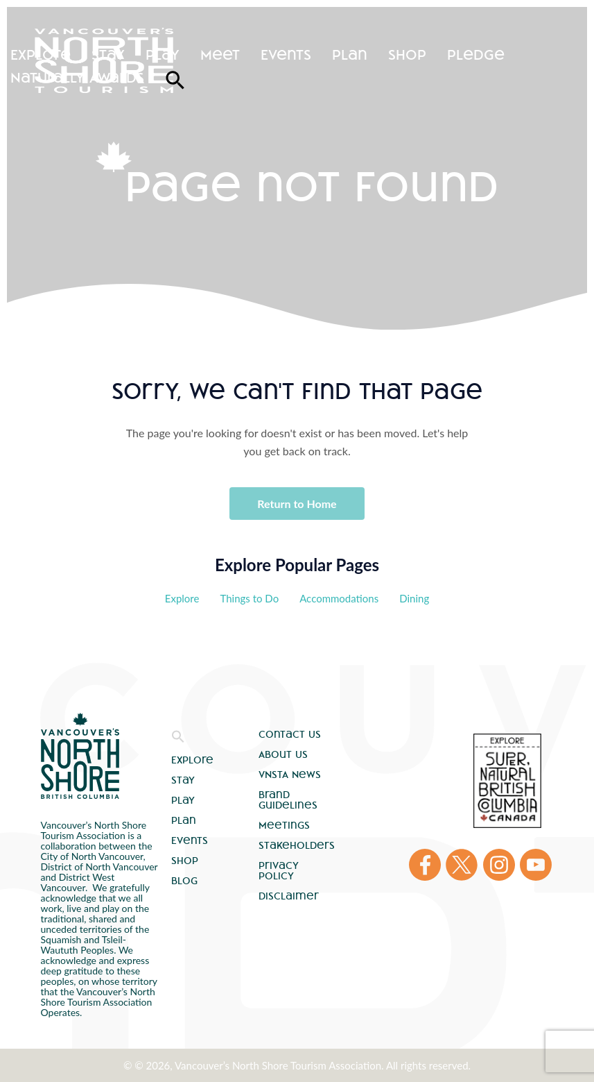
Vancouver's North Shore (80, 756)
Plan (349, 54)
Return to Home (296, 503)
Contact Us (290, 734)
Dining (414, 598)
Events (286, 54)
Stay (108, 54)
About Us (283, 754)
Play (163, 54)
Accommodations (338, 598)
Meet (220, 54)
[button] (178, 739)
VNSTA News (290, 774)
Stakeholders (297, 845)
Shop (407, 54)
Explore (40, 54)
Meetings (284, 825)
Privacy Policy (279, 870)
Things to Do (249, 598)
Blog (184, 880)
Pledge (476, 54)
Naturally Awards (77, 77)
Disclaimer (289, 896)
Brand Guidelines (288, 800)
